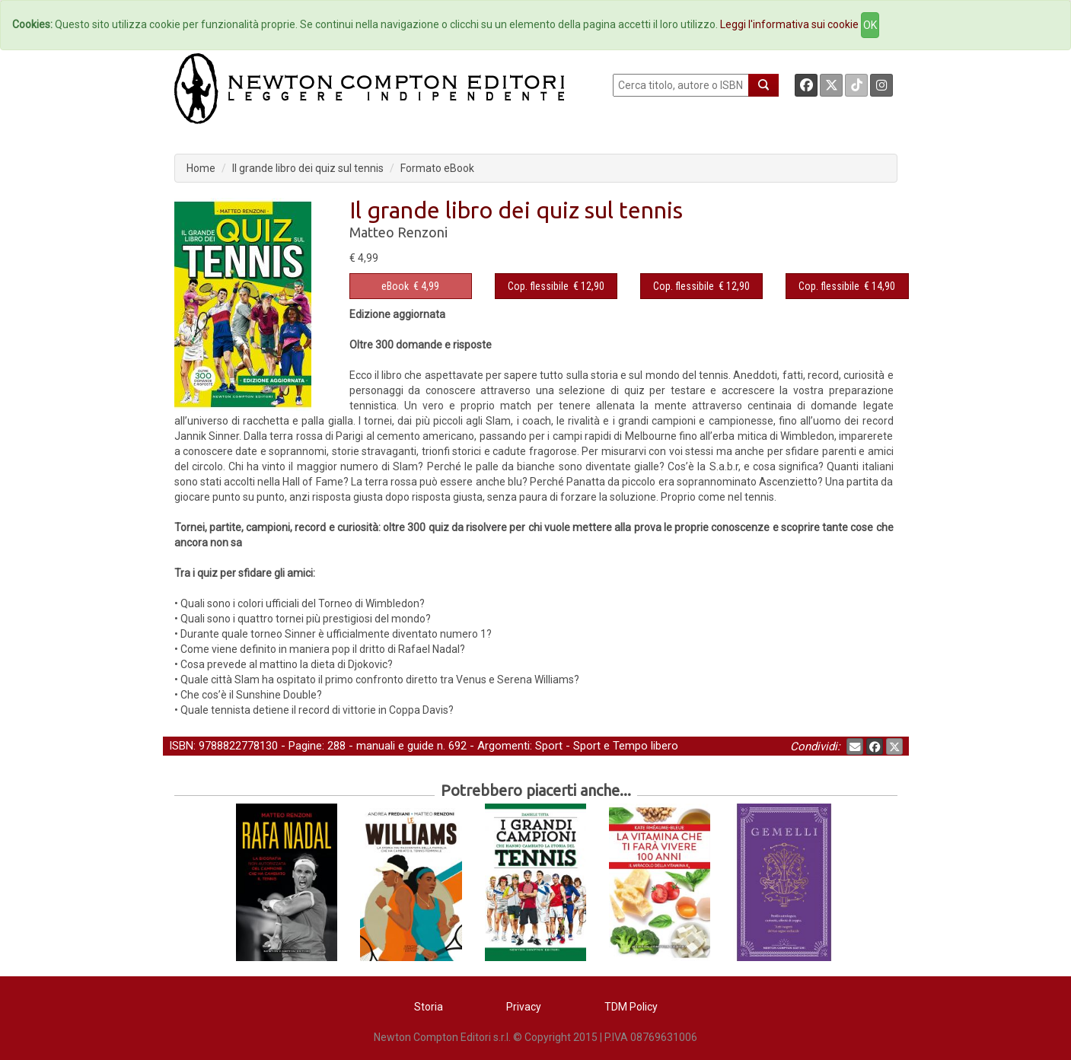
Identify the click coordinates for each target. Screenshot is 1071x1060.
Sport (549, 746)
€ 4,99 (410, 286)
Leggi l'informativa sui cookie (789, 24)
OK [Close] (870, 25)
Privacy (523, 1007)
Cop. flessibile (538, 286)
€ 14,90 (846, 286)
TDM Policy (631, 1007)
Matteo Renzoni (398, 232)
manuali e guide (395, 746)
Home (200, 168)
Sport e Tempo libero (625, 746)
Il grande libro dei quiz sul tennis (308, 168)
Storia (428, 1007)
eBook (395, 286)
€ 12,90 (556, 286)
